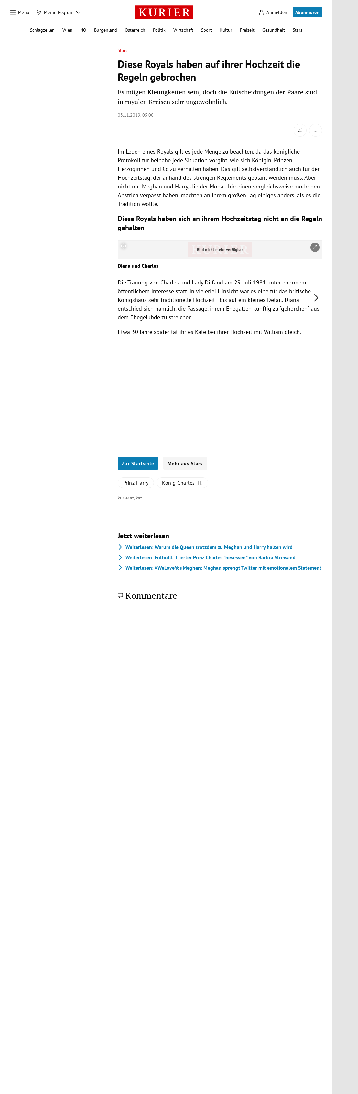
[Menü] (20, 12)
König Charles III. (182, 482)
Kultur (226, 30)
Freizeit (247, 30)
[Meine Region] (54, 12)
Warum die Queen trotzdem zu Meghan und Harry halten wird (205, 547)
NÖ (83, 30)
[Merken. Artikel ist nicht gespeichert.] (315, 130)
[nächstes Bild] (316, 298)
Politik (159, 30)
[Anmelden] (273, 12)
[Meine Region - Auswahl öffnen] (78, 12)
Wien (67, 30)
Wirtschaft (183, 30)
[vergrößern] (315, 247)
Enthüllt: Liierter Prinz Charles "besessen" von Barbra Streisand (207, 557)
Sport (206, 30)
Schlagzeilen (42, 30)
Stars (297, 30)
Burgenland (105, 30)
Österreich (135, 30)
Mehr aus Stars (185, 463)
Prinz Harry (135, 482)
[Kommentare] (300, 130)
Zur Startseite (138, 463)
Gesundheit (273, 30)
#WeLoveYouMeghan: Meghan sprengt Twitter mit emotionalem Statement (219, 567)
